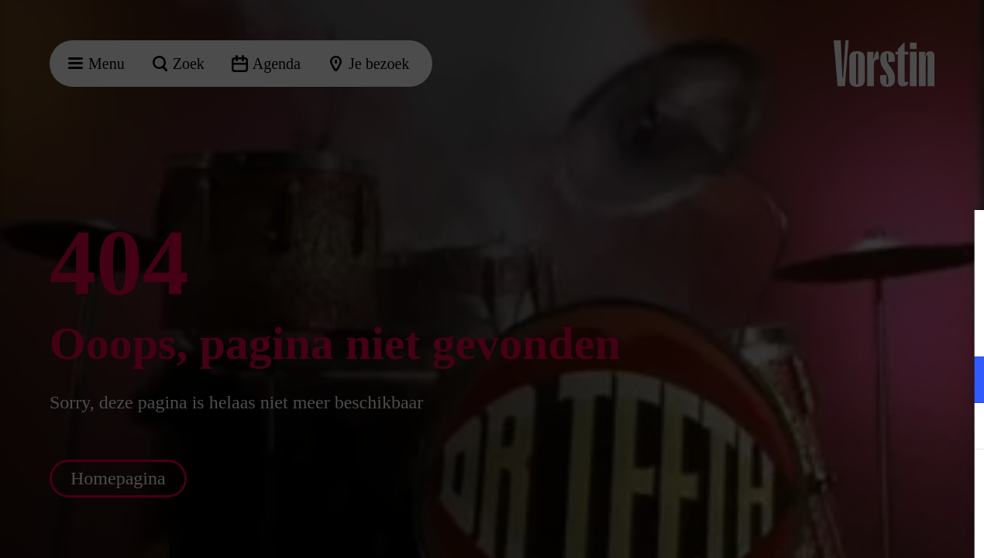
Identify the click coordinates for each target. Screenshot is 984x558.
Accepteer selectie (852, 528)
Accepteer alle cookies (852, 484)
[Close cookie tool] (960, 237)
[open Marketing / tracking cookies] (959, 428)
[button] (837, 379)
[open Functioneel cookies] (959, 381)
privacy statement (790, 329)
